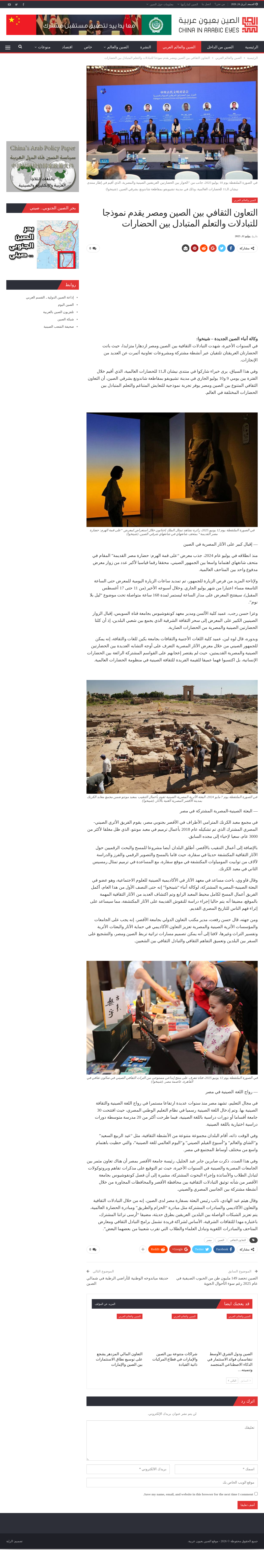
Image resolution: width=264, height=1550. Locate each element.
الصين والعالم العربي (179, 47)
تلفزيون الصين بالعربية (58, 312)
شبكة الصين (65, 319)
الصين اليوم (66, 305)
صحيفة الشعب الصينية (59, 326)
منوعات (44, 47)
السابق (246, 1379)
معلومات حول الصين (161, 4)
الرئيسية (251, 47)
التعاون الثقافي (238, 1239)
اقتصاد (67, 47)
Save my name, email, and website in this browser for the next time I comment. (198, 1493)
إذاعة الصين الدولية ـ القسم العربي (50, 297)
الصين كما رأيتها (189, 4)
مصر (209, 1239)
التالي (232, 1379)
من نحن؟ (220, 4)
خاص (88, 47)
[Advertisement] (172, 292)
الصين (221, 1239)
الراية (9, 1540)
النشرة (145, 47)
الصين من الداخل (220, 47)
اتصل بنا (206, 4)
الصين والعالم (118, 47)
